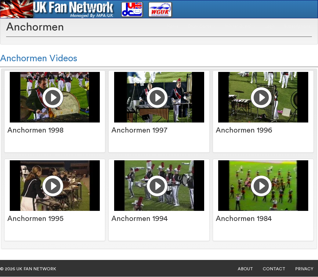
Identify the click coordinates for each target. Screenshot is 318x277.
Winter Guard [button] (240, 26)
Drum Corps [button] (202, 26)
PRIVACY (304, 269)
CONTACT (274, 269)
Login (269, 26)
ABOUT (245, 269)
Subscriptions (297, 26)
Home (173, 26)
